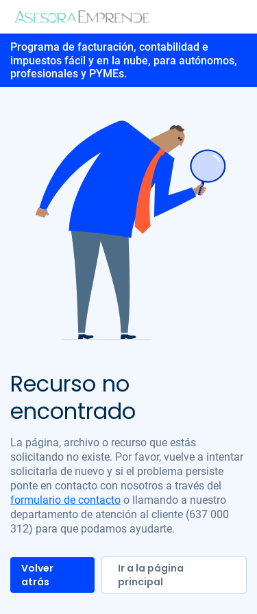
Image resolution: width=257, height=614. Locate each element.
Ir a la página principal (151, 575)
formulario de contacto (65, 500)
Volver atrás (37, 575)
